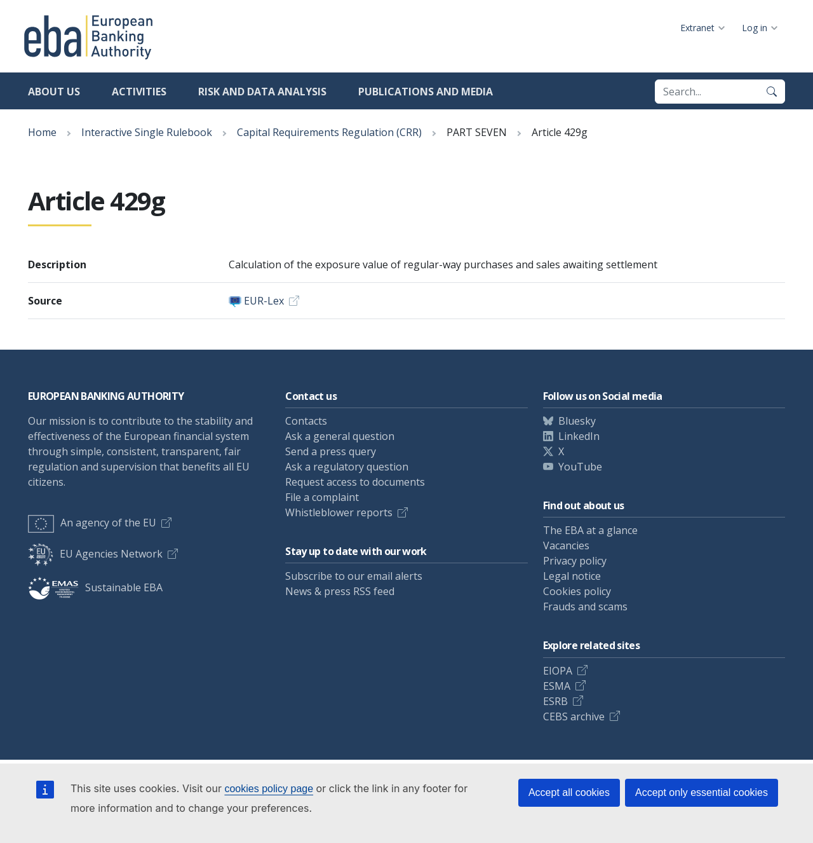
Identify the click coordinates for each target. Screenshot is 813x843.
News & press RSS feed (339, 591)
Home (42, 132)
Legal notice (572, 576)
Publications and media (425, 92)
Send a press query (330, 451)
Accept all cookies (569, 792)
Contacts (306, 421)
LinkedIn (579, 436)
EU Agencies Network (95, 554)
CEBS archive (574, 716)
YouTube (580, 467)
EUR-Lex (264, 301)
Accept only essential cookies (701, 792)
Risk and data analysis (262, 92)
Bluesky (577, 421)
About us (54, 92)
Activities (139, 92)
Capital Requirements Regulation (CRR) (329, 132)
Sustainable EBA (95, 587)
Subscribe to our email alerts (353, 576)
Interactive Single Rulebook (146, 132)
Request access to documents (355, 482)
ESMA (556, 686)
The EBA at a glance (590, 530)
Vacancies (566, 545)
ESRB (555, 701)
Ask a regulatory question (346, 467)
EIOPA (557, 671)
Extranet (697, 28)
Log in (754, 28)
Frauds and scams (585, 606)
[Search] (771, 91)
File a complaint (322, 497)
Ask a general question (339, 436)
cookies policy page (268, 788)
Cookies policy (577, 591)
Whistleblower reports (339, 512)
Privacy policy (575, 561)
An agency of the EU (92, 523)
